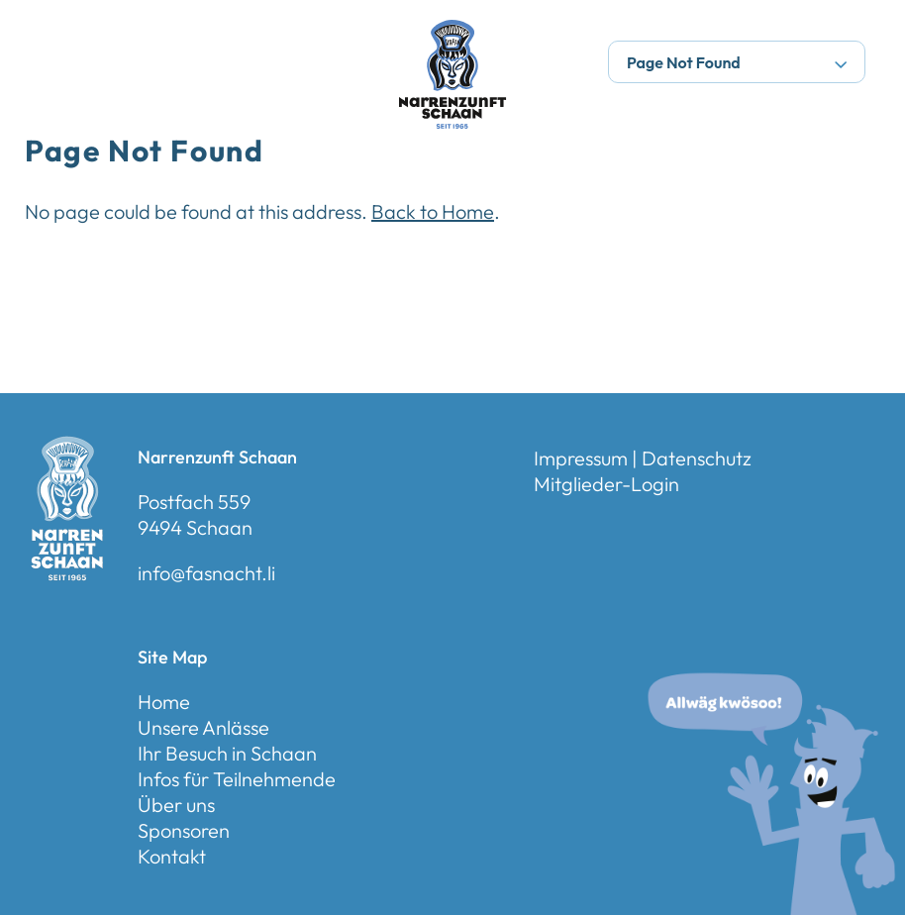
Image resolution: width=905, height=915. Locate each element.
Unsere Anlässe (203, 727)
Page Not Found (737, 62)
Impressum (581, 458)
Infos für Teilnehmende (237, 778)
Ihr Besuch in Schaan (227, 753)
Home (164, 701)
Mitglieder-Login (606, 483)
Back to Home (432, 211)
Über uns (176, 804)
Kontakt (172, 856)
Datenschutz (697, 458)
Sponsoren (184, 830)
